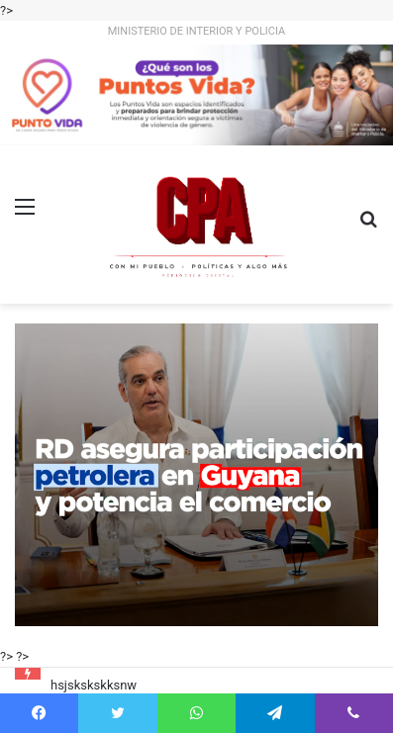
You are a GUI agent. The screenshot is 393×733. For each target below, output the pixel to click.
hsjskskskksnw (93, 685)
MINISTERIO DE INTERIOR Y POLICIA (197, 31)
